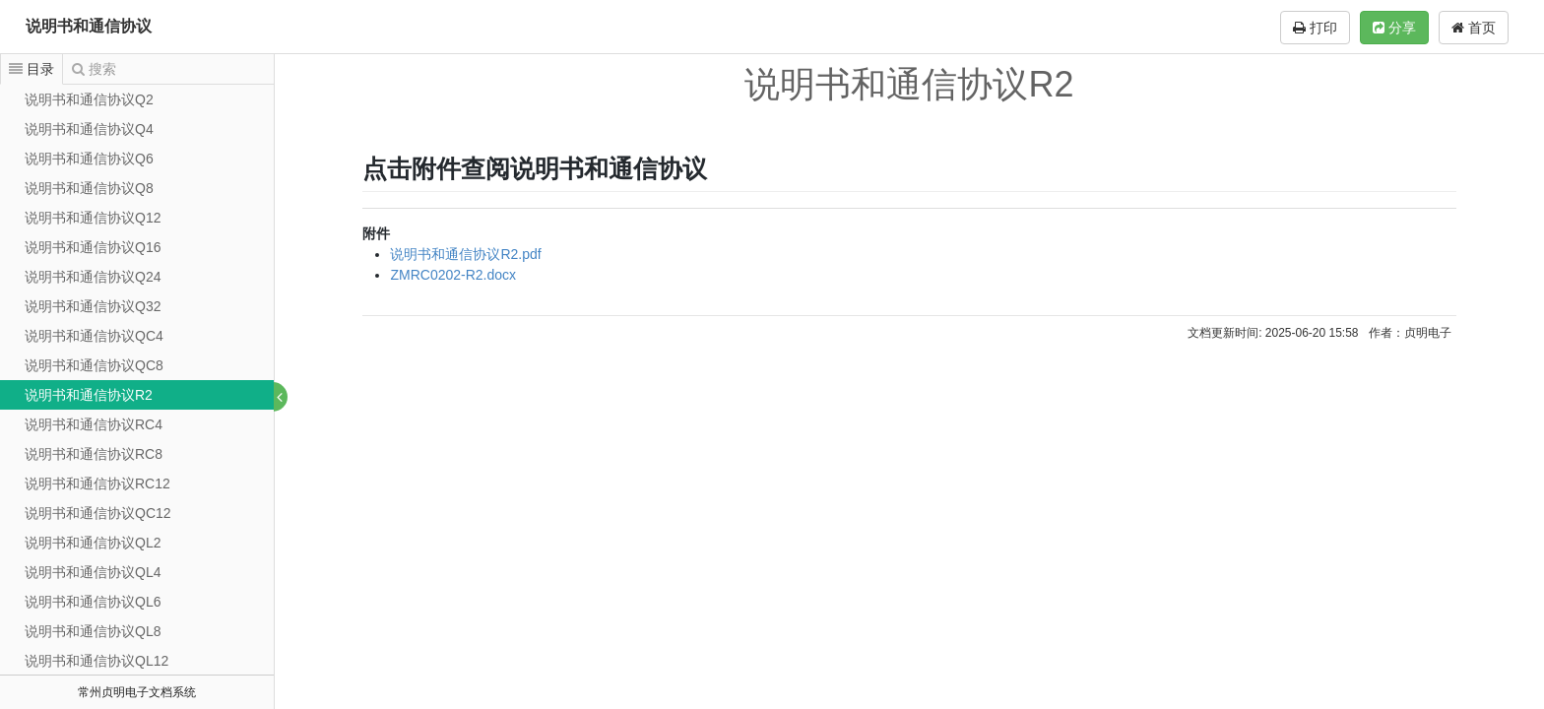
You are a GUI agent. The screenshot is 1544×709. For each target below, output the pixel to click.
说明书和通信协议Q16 (93, 247)
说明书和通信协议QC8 (94, 365)
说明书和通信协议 (89, 26)
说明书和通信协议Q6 (89, 158)
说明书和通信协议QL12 (96, 661)
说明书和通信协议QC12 (98, 513)
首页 (1473, 27)
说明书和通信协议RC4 (93, 424)
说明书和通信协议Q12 (93, 218)
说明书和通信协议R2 (89, 395)
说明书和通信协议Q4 (89, 129)
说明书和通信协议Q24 (93, 277)
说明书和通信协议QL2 (93, 542)
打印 (1315, 27)
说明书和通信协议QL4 (93, 572)
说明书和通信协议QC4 (94, 336)
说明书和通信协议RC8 (93, 454)
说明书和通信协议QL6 (93, 602)
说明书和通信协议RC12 (97, 483)
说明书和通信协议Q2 (89, 99)
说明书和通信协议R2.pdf (466, 254)
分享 (1394, 27)
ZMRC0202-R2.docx (454, 275)
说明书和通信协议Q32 (93, 306)
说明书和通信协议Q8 (89, 188)
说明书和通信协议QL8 (93, 631)
